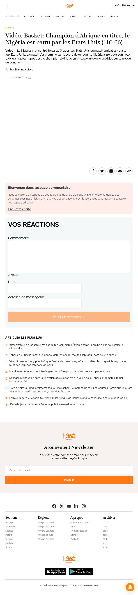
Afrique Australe (46, 539)
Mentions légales (78, 531)
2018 (105, 539)
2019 (105, 535)
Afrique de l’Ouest (47, 526)
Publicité (74, 539)
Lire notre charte (19, 209)
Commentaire (18, 238)
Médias (101, 16)
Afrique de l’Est (45, 535)
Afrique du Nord (46, 522)
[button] (130, 587)
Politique (29, 16)
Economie (45, 16)
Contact (74, 535)
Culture (87, 16)
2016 (105, 547)
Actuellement (12, 16)
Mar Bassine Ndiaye (21, 69)
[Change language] (124, 6)
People (73, 16)
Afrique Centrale (46, 531)
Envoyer (69, 480)
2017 (105, 543)
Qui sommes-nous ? (80, 522)
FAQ (72, 526)
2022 (105, 522)
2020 (105, 531)
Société (60, 16)
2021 (105, 526)
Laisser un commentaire (69, 317)
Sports (114, 16)
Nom (12, 282)
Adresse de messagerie (26, 297)
